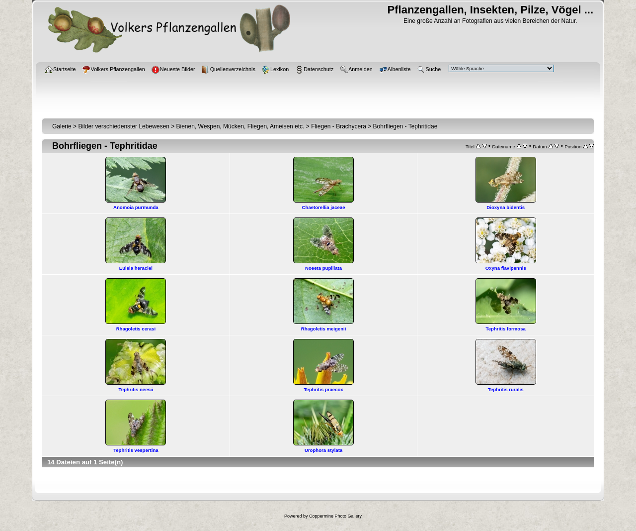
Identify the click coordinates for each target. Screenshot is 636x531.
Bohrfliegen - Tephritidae (405, 126)
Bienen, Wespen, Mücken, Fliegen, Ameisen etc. (240, 126)
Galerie (62, 126)
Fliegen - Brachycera (338, 126)
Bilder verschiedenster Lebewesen (123, 126)
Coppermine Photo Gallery (335, 516)
